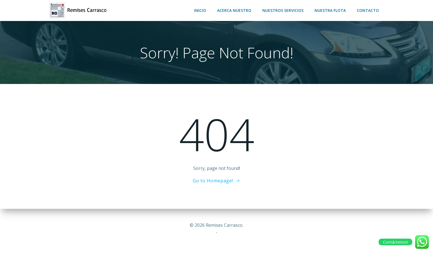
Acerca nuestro (234, 10)
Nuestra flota (330, 10)
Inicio (200, 10)
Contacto (368, 10)
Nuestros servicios (282, 10)
